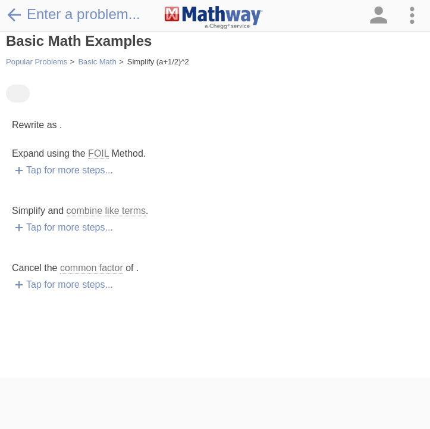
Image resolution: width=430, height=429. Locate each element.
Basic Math (97, 61)
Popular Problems (36, 61)
